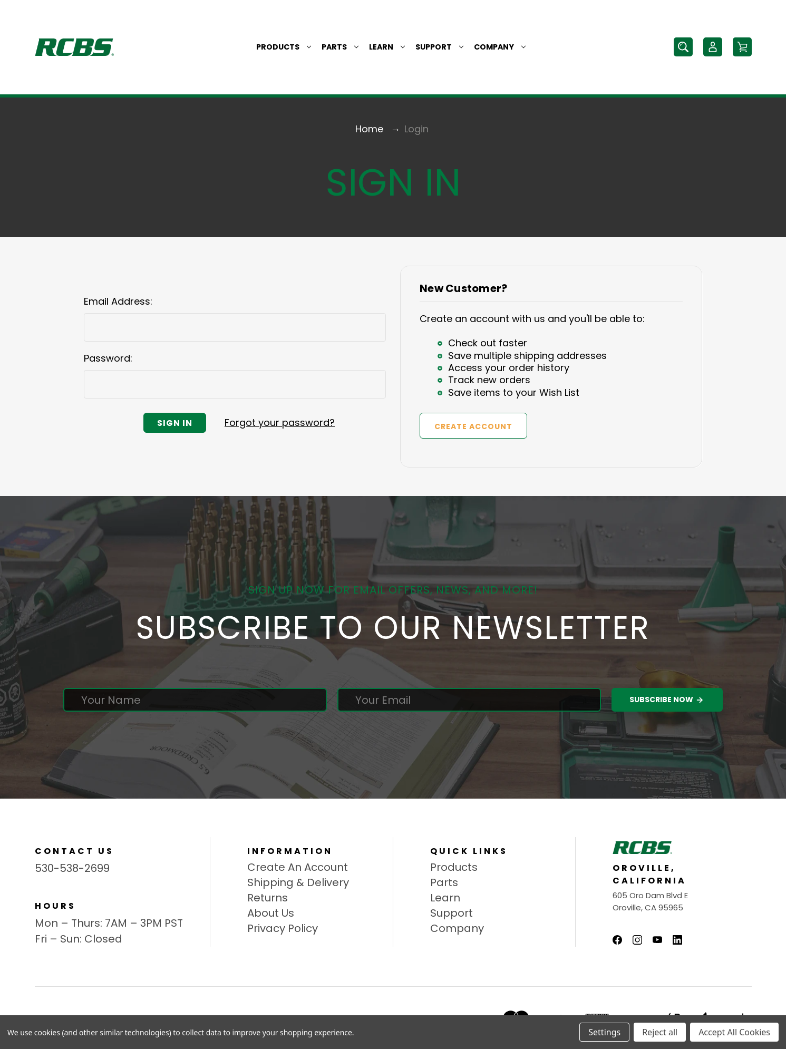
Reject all (659, 1032)
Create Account (473, 426)
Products (283, 47)
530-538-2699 (72, 868)
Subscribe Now (666, 699)
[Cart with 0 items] (742, 47)
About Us (270, 913)
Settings (604, 1032)
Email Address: (118, 301)
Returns (267, 897)
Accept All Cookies (734, 1032)
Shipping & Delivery (298, 882)
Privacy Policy (282, 928)
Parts (340, 47)
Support (439, 47)
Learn (387, 47)
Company (500, 47)
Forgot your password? (280, 422)
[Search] (683, 46)
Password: (108, 358)
